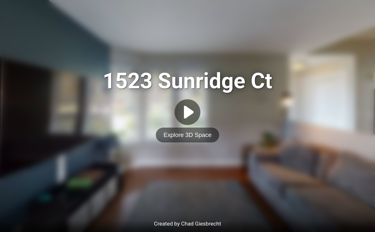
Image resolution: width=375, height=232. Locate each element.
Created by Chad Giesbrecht (187, 223)
